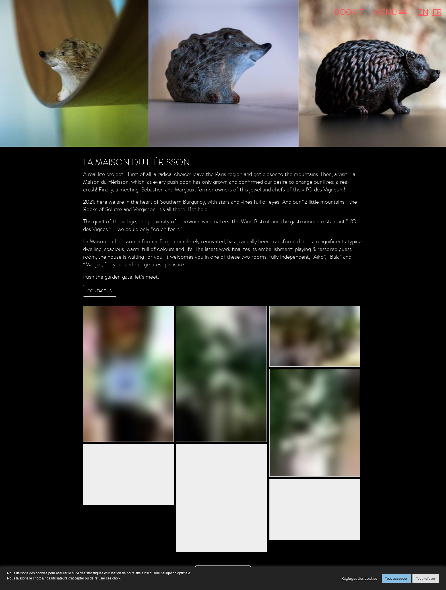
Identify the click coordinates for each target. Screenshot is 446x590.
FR (436, 12)
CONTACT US (99, 290)
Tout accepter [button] (396, 578)
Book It (349, 12)
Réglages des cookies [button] (359, 578)
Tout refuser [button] (425, 578)
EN (423, 12)
